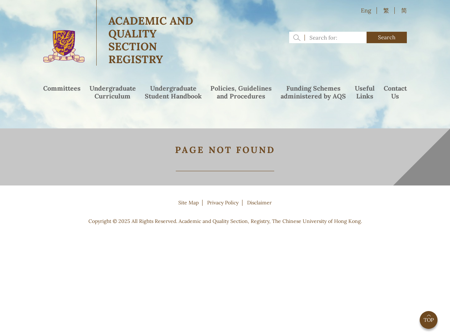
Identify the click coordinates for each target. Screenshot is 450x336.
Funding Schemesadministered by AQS (313, 92)
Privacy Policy (223, 202)
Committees (62, 88)
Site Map (188, 202)
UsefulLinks (365, 92)
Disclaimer (259, 202)
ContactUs (395, 92)
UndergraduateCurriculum (113, 92)
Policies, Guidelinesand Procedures (241, 92)
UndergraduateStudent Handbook (173, 92)
